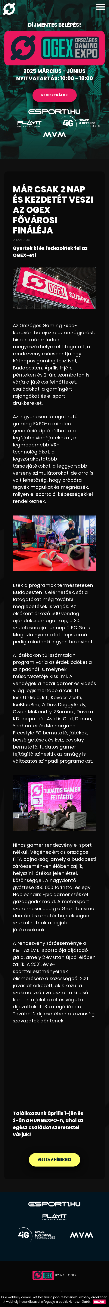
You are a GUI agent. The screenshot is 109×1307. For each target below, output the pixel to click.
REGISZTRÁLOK (54, 95)
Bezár (99, 1302)
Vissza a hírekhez (54, 1159)
